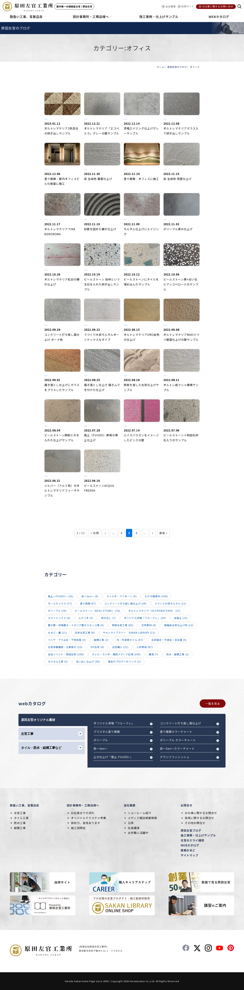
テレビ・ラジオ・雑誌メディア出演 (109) (116, 654)
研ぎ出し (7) (108, 618)
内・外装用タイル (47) (130, 640)
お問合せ (186, 805)
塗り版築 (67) (88, 603)
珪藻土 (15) (181, 618)
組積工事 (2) (101, 640)
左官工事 (20, 813)
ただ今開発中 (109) (156, 596)
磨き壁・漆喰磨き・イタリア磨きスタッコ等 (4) (76, 625)
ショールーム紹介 (139, 813)
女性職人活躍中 (138, 833)
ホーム (160, 67)
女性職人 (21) (120, 647)
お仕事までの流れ (82, 813)
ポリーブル (101, 740)
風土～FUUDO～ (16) (60, 596)
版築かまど (188, 850)
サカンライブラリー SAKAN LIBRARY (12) (129, 632)
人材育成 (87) (144, 647)
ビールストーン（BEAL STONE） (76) (97, 610)
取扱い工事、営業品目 (24, 805)
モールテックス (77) (60, 603)
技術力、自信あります (85, 823)
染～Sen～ (101, 748)
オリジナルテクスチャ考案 (88, 818)
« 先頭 (95, 533)
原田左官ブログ (191, 830)
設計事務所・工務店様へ (83, 805)
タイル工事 (21, 818)
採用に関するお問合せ (199, 818)
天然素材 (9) (148, 625)
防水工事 (20, 823)
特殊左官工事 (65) (122, 625)
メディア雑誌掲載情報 (142, 818)
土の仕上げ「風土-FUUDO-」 (113, 757)
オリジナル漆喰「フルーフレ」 (114, 723)
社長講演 (134, 828)
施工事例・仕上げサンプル (198, 835)
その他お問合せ (195, 823)
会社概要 (129, 805)
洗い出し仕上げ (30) (88, 661)
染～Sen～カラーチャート (177, 748)
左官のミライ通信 (192, 840)
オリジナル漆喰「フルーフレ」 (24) (145, 618)
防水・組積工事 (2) (177, 654)
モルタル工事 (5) (58, 661)
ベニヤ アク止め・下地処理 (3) (67, 640)
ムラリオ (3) (86, 618)
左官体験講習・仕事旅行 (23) (65, 647)
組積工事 (20, 828)
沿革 (131, 823)
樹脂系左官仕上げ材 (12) (178, 625)
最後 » (163, 533)
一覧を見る (212, 703)
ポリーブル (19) (57, 610)
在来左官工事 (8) (85, 632)
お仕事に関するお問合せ (201, 813)
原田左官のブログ (177, 67)
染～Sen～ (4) (89, 596)
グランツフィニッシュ (174, 757)
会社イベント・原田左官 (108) (66, 654)
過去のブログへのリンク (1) (124, 661)
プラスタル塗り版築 (107, 732)
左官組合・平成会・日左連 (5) (169, 640)
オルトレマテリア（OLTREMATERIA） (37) (154, 610)
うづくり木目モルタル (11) (170, 603)
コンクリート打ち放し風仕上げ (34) (125, 603)
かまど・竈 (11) (57, 632)
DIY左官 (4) (97, 647)
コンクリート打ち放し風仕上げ (180, 723)
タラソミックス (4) (59, 618)
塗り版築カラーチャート (176, 732)
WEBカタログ (190, 845)
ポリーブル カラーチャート (178, 740)
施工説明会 (78, 828)
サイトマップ (189, 855)
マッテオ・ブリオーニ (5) (121, 596)
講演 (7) (153, 654)
